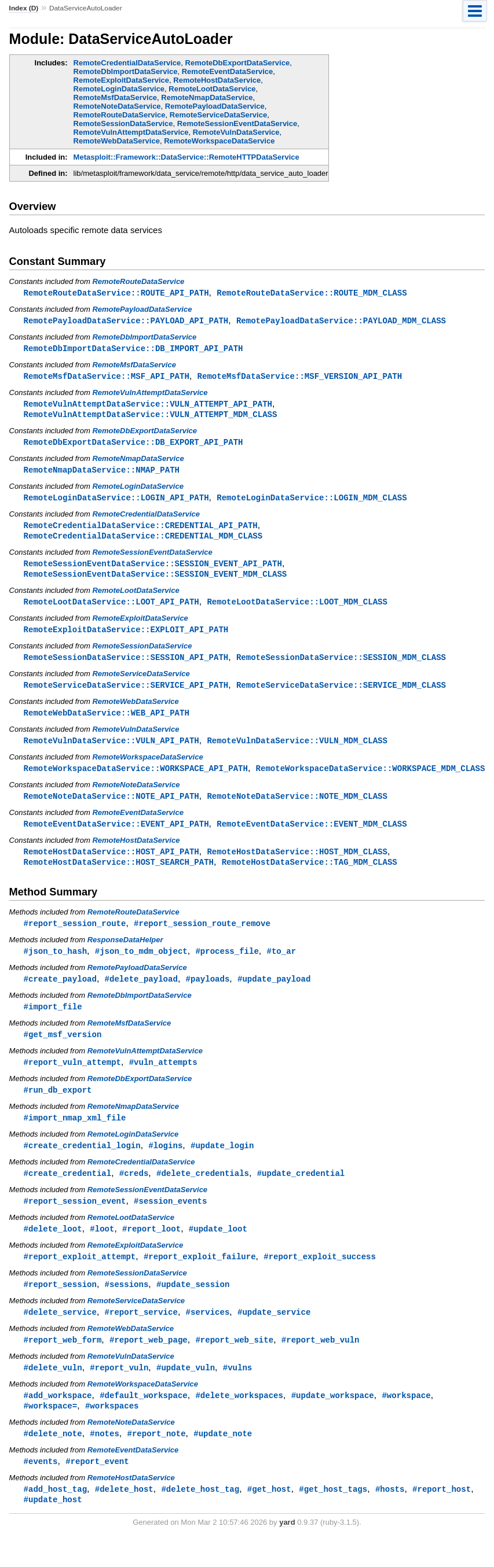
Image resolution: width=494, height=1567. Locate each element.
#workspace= (51, 1430)
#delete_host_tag (200, 1515)
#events (41, 1486)
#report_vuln (119, 1390)
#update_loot (218, 1249)
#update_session (192, 1305)
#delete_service (60, 1334)
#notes (104, 1458)
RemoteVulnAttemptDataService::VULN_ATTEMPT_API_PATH (148, 406)
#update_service (273, 1334)
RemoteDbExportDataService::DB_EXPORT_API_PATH (133, 445)
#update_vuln (185, 1390)
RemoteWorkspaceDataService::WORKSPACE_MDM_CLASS (370, 779)
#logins (165, 1164)
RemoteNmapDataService (207, 97)
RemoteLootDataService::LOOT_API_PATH (111, 609)
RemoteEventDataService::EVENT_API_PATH (116, 836)
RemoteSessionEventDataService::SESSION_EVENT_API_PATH (153, 570)
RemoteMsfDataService (116, 97)
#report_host (441, 1515)
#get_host (269, 1515)
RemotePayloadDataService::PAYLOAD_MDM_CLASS (341, 321)
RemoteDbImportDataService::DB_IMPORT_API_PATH (133, 349)
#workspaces (112, 1430)
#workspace (406, 1419)
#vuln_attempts (163, 1079)
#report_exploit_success (320, 1277)
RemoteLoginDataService (119, 88)
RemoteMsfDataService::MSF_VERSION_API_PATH (299, 378)
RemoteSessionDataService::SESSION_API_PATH (126, 666)
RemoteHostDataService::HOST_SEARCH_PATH (119, 875)
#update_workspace (332, 1419)
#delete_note (53, 1458)
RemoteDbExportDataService (237, 62)
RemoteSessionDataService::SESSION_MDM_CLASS (341, 666)
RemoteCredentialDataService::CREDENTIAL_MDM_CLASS (143, 541)
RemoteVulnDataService (236, 132)
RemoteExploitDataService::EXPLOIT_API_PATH (126, 637)
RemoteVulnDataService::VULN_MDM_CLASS (297, 751)
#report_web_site (234, 1362)
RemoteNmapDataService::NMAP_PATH (102, 474)
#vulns (238, 1390)
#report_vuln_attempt (72, 1079)
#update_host (53, 1526)
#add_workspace (58, 1419)
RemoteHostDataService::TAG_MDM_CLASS (309, 875)
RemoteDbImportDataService (126, 71)
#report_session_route (75, 937)
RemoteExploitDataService (121, 80)
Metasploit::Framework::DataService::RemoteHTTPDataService (186, 157)
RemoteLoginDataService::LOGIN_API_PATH (116, 502)
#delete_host (124, 1515)
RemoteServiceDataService (218, 114)
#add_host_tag (55, 1515)
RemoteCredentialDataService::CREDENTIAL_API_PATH (141, 530)
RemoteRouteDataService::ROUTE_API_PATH (116, 292)
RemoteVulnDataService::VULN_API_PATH (111, 751)
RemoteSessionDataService (123, 123)
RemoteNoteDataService (117, 106)
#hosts (390, 1515)
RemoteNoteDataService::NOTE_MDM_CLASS (297, 807)
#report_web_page (148, 1362)
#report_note (156, 1458)
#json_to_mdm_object (141, 965)
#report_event (97, 1486)
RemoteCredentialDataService (127, 62)
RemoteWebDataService (117, 141)
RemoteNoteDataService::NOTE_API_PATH (111, 807)
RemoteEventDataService (227, 71)
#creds (134, 1192)
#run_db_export (58, 1107)
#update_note (222, 1458)
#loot (102, 1249)
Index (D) (24, 8)
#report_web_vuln (320, 1362)
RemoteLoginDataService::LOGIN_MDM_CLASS (312, 502)
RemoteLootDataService (212, 88)
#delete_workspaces (239, 1419)
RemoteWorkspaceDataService (219, 141)
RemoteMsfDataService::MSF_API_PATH (106, 378)
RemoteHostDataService (217, 80)
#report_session (60, 1305)
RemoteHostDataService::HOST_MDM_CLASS (297, 864)
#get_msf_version (63, 1050)
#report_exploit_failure (200, 1277)
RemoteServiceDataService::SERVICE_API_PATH (126, 694)
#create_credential (68, 1192)
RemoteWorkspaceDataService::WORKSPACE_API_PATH (136, 779)
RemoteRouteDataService (120, 114)
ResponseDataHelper (125, 954)
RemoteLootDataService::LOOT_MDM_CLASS (297, 609)
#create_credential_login (82, 1164)
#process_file (226, 965)
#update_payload (273, 994)
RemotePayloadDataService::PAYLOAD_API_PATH (126, 321)
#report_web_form (63, 1362)
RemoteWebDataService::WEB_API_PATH (106, 722)
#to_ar (281, 965)
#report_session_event (75, 1220)
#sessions (127, 1305)
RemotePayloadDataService (215, 106)
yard (287, 1549)
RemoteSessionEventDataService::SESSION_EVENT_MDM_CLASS (155, 581)
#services (208, 1334)
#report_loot (151, 1249)
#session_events (170, 1220)
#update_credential (301, 1192)
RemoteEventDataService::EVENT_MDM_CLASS (312, 836)
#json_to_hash (55, 965)
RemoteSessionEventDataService (237, 123)
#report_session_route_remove (202, 937)
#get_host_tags (333, 1515)
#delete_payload (141, 994)
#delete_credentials (202, 1192)
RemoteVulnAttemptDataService (131, 132)
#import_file (53, 1022)
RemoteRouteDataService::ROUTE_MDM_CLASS (312, 292)
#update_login (222, 1164)
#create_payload (60, 994)
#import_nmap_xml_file (75, 1135)
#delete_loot (53, 1249)
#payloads (208, 994)
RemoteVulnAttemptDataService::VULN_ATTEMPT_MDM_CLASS (150, 417)
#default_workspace (144, 1419)
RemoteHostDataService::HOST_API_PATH (111, 864)
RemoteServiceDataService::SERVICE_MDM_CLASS (341, 694)
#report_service (141, 1334)
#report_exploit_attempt (80, 1277)
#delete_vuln (53, 1390)
